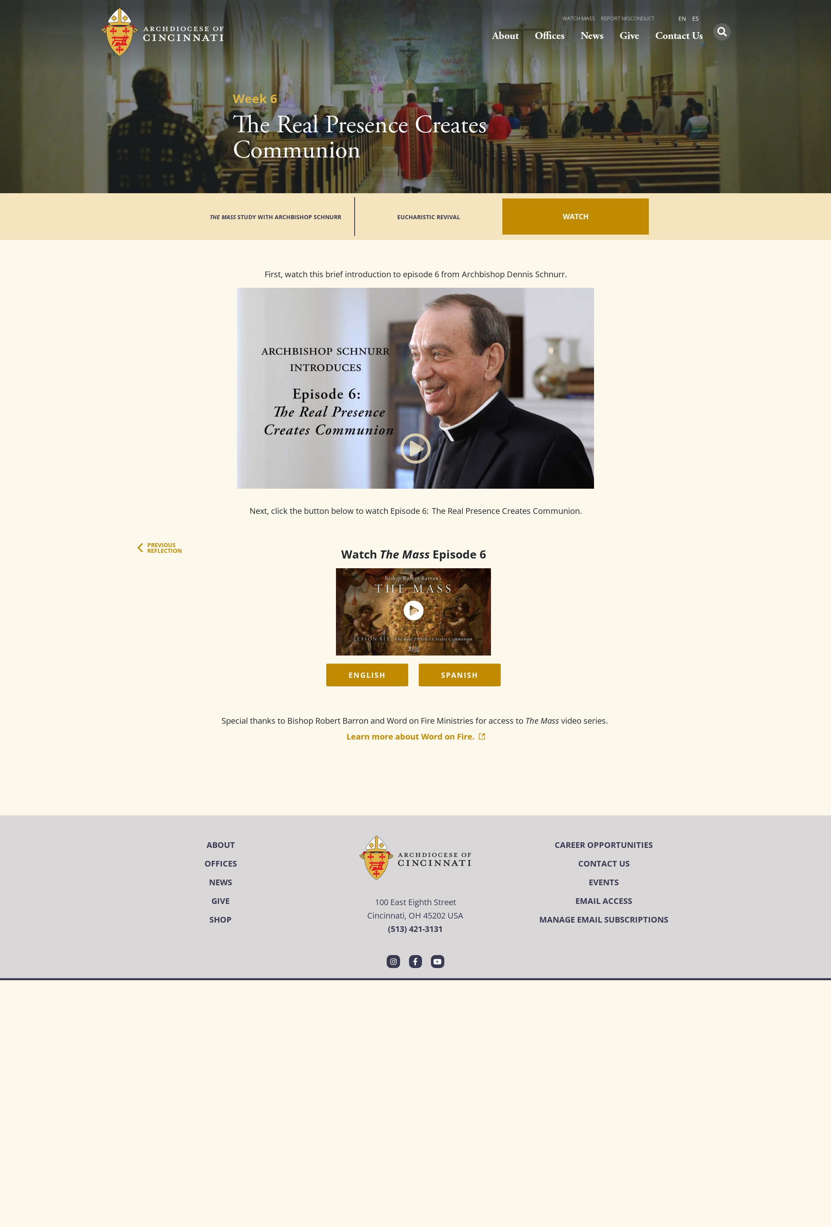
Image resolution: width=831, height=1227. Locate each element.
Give (629, 36)
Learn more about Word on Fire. (416, 710)
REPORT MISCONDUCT (627, 18)
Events (604, 856)
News (592, 36)
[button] (722, 32)
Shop (220, 893)
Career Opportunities (604, 819)
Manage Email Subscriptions (603, 893)
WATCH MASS (578, 18)
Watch (570, 203)
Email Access (603, 875)
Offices (549, 36)
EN (682, 18)
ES (695, 18)
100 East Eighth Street (415, 876)
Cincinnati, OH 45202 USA (415, 889)
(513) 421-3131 (415, 903)
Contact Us (679, 36)
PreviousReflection (164, 522)
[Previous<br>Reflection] (140, 521)
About (505, 36)
